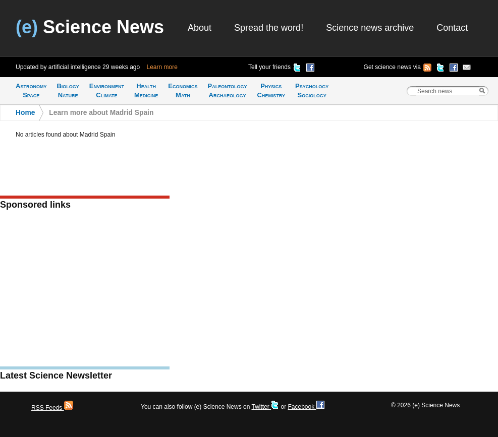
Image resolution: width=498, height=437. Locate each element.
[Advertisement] (85, 291)
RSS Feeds (52, 407)
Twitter (265, 406)
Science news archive (370, 28)
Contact (452, 28)
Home (25, 112)
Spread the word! (268, 28)
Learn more (162, 67)
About (199, 28)
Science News (90, 27)
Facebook (306, 406)
